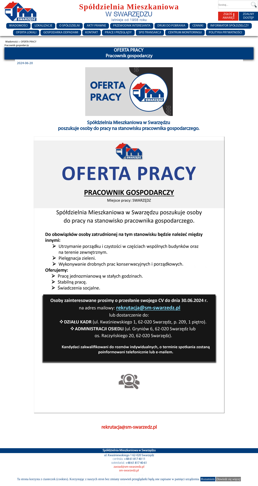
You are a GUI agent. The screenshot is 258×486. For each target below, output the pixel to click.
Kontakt (91, 32)
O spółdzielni (69, 25)
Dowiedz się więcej (228, 479)
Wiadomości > (13, 42)
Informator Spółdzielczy (229, 25)
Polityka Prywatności (225, 32)
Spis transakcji (150, 32)
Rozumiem (208, 479)
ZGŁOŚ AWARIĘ (229, 16)
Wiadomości (18, 25)
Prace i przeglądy (118, 32)
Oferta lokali (26, 32)
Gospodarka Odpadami (60, 32)
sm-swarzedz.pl (129, 470)
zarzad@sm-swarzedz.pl (129, 466)
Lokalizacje (43, 25)
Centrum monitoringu (185, 32)
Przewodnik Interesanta (131, 25)
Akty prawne (96, 25)
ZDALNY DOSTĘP (248, 16)
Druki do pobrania (171, 25)
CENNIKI (197, 25)
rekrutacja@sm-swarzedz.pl (129, 427)
